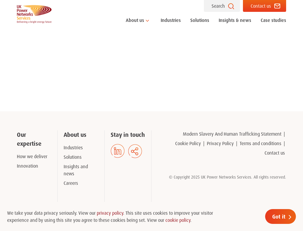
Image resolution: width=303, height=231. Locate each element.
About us (135, 20)
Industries (171, 20)
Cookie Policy (188, 143)
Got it (279, 216)
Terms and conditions (260, 143)
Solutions (199, 20)
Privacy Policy (220, 143)
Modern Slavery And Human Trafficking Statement (232, 134)
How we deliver (32, 156)
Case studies (273, 20)
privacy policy (110, 213)
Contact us (261, 6)
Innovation (27, 166)
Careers (71, 183)
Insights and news (76, 170)
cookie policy (177, 220)
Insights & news (235, 20)
